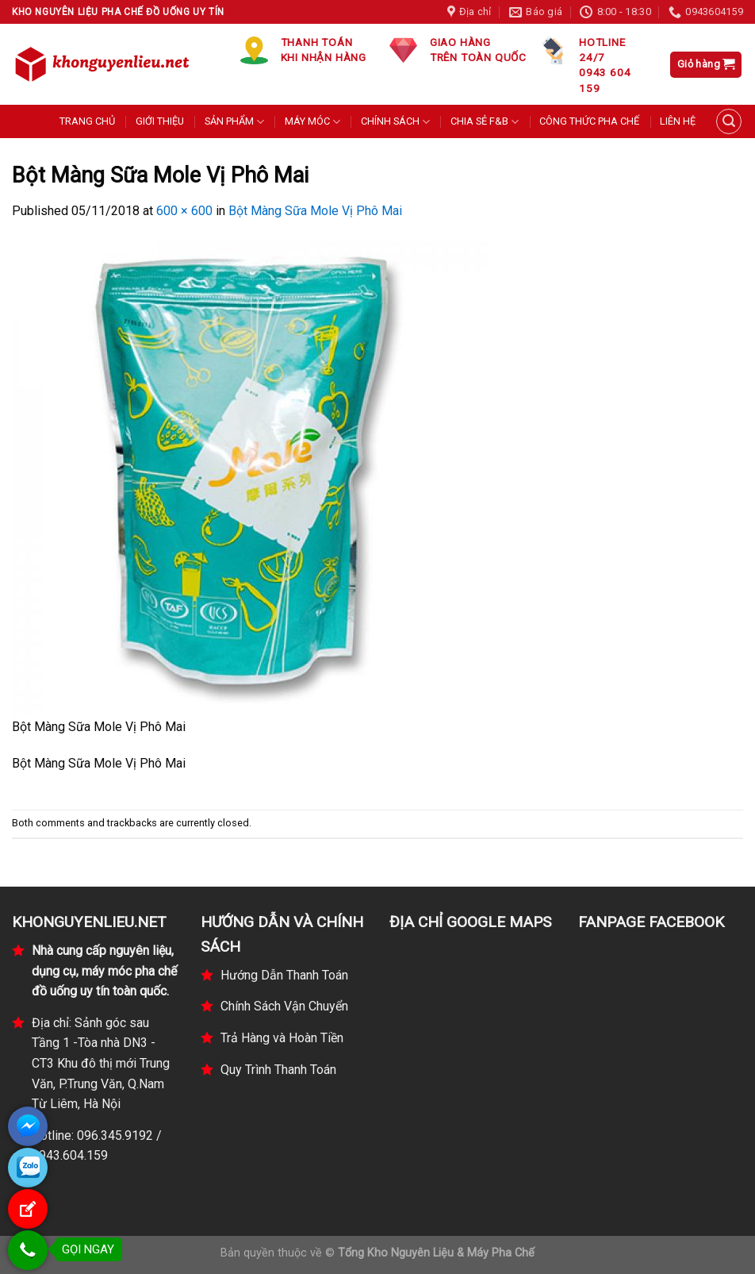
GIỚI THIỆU (160, 121)
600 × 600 (184, 210)
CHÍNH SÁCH (395, 121)
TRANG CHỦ (87, 121)
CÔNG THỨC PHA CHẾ (589, 121)
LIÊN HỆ (678, 121)
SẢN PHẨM (234, 121)
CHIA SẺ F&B (484, 121)
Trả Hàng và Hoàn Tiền (281, 1037)
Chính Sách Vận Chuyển (284, 1006)
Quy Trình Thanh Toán (278, 1069)
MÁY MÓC (312, 121)
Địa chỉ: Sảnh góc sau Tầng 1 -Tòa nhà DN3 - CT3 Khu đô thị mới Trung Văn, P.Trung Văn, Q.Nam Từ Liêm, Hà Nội (101, 1063)
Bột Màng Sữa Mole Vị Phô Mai (315, 210)
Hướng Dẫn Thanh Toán (284, 975)
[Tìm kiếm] (729, 121)
